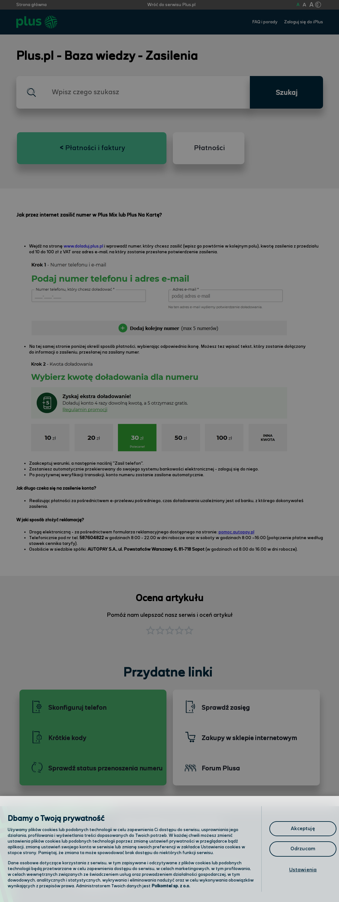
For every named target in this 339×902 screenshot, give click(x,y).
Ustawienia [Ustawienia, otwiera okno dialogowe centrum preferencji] (303, 870)
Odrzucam (302, 848)
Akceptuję (303, 828)
